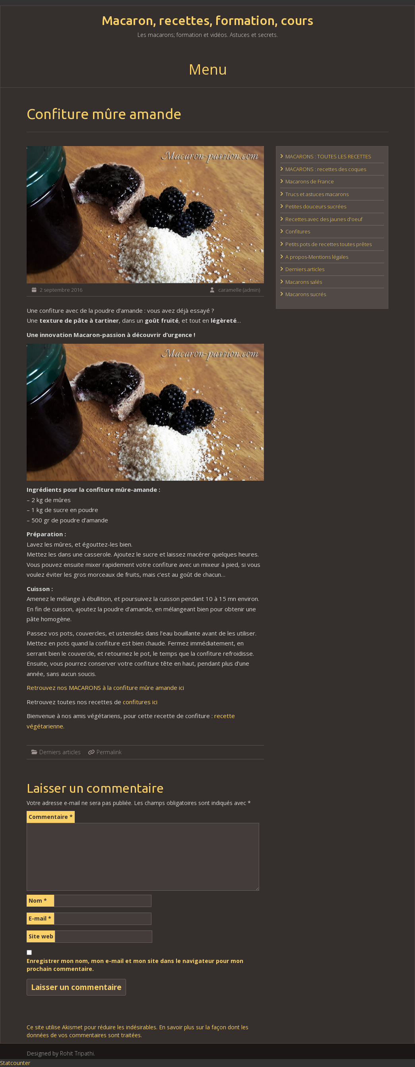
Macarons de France (309, 181)
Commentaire (51, 816)
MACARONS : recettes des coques (325, 169)
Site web (41, 936)
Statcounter (15, 1063)
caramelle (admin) (239, 289)
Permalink (109, 752)
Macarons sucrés (305, 294)
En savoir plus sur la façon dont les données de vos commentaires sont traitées (137, 1031)
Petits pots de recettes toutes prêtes (328, 244)
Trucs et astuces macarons (317, 194)
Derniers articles (60, 752)
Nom (38, 900)
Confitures (297, 231)
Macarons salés (303, 281)
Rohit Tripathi (77, 1053)
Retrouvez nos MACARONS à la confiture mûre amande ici (105, 687)
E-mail (40, 918)
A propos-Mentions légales (316, 256)
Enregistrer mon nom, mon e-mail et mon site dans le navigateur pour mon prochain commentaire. (135, 965)
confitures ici (140, 702)
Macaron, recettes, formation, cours (207, 20)
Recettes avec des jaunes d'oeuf (324, 219)
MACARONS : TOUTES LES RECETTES (328, 156)
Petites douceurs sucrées (315, 206)
